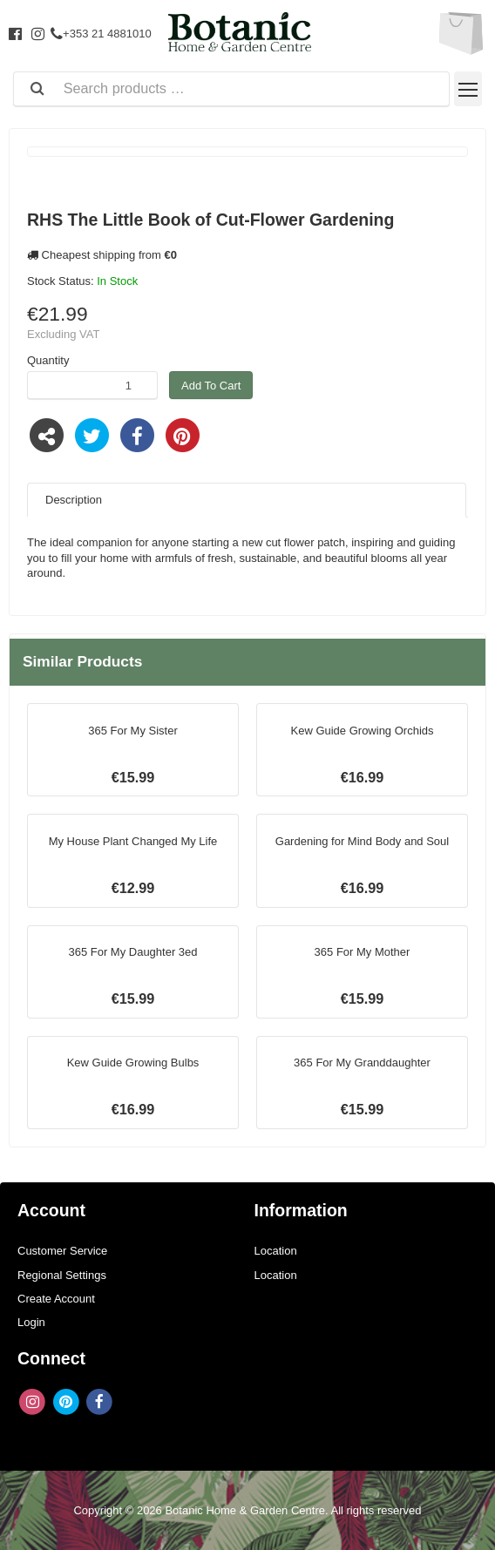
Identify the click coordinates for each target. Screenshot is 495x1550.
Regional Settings (61, 1275)
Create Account (56, 1298)
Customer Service (62, 1250)
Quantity (48, 360)
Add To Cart (211, 385)
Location (275, 1250)
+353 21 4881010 (101, 33)
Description (73, 499)
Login (31, 1322)
